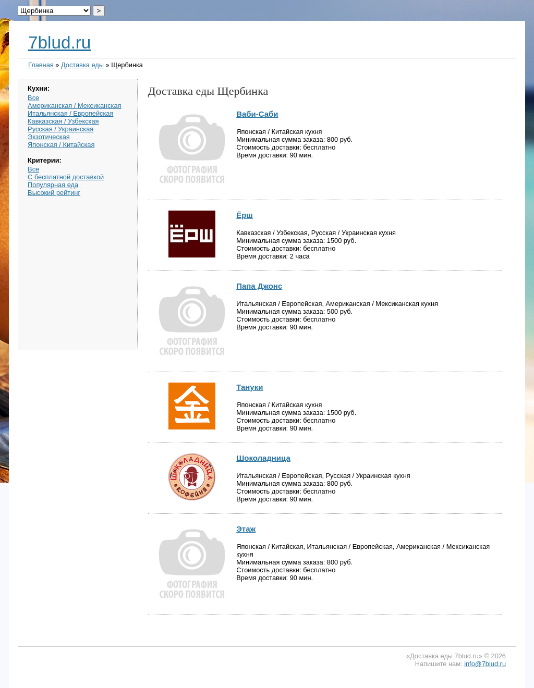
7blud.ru (59, 42)
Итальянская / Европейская (70, 113)
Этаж (246, 528)
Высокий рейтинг (54, 192)
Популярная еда (53, 185)
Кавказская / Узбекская (63, 121)
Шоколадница (263, 457)
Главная (41, 65)
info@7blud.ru (485, 664)
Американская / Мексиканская (74, 105)
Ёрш (244, 215)
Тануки (249, 387)
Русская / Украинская (60, 129)
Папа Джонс (259, 285)
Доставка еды (82, 65)
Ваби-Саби (257, 113)
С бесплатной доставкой (66, 177)
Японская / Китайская (61, 145)
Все (33, 98)
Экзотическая (49, 137)
